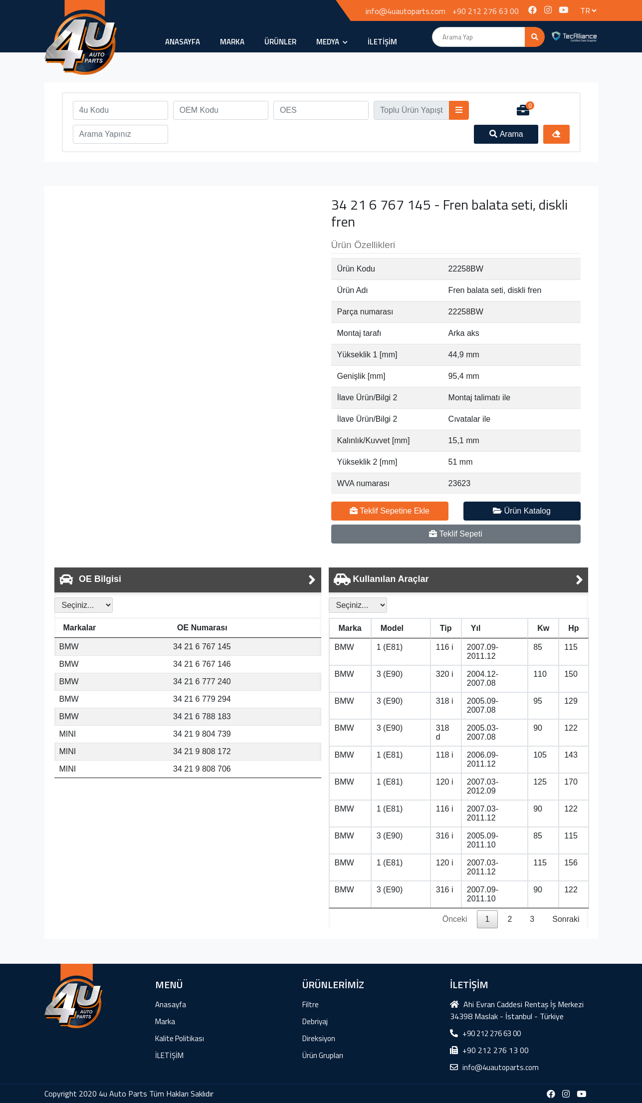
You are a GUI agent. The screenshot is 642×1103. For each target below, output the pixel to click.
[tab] (187, 579)
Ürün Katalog (522, 511)
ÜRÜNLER (280, 41)
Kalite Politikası (179, 1038)
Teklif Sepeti (455, 534)
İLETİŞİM (382, 41)
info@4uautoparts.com (405, 11)
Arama (506, 134)
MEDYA (332, 41)
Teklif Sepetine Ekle (389, 511)
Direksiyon (318, 1038)
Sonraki (565, 919)
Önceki (454, 919)
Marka (232, 41)
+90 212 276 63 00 (485, 11)
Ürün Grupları (322, 1055)
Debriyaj (315, 1021)
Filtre (310, 1004)
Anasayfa (182, 41)
